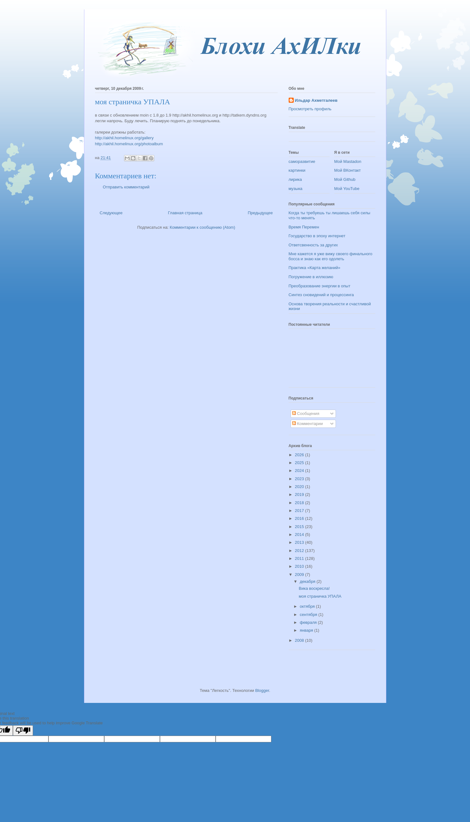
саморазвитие (302, 161)
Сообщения (305, 413)
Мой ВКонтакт (347, 170)
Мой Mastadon (347, 161)
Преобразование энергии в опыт (319, 286)
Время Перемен (304, 227)
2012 (300, 550)
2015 (300, 526)
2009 (300, 574)
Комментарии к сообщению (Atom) (202, 227)
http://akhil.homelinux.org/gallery (124, 137)
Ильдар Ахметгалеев (316, 100)
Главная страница (185, 212)
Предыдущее (260, 212)
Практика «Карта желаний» (315, 267)
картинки (297, 170)
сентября (309, 614)
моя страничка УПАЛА (320, 596)
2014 (300, 534)
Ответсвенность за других (313, 245)
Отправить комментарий (126, 187)
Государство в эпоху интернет (317, 235)
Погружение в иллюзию (311, 276)
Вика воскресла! (314, 588)
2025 (300, 462)
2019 (300, 494)
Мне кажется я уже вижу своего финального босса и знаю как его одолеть (330, 256)
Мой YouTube (347, 188)
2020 (300, 486)
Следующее (111, 212)
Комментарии (307, 423)
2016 (300, 518)
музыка (296, 188)
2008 (300, 640)
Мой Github (344, 179)
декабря (308, 581)
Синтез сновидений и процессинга (321, 294)
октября (308, 606)
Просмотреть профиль (310, 108)
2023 (300, 478)
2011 (300, 558)
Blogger (262, 690)
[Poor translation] (23, 730)
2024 (300, 470)
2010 (300, 566)
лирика (295, 179)
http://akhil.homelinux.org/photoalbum (129, 143)
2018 (300, 502)
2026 (300, 454)
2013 (300, 542)
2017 (300, 510)
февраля (309, 622)
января (307, 630)
